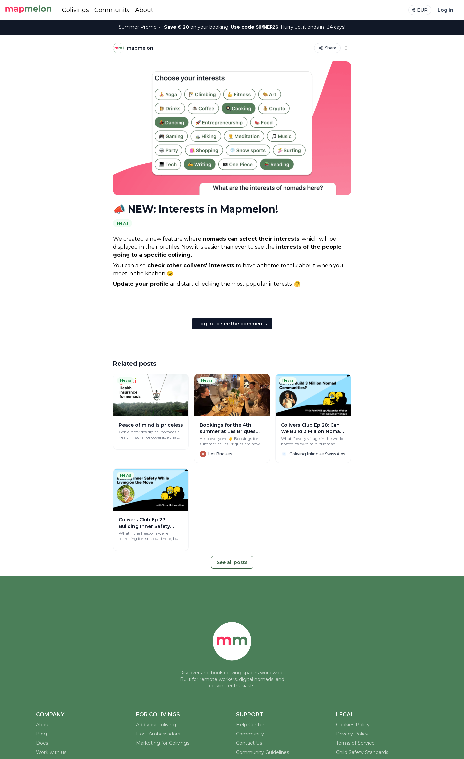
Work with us (51, 752)
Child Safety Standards (362, 752)
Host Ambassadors (158, 734)
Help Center (250, 725)
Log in (445, 10)
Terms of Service (355, 743)
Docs (42, 743)
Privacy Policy (352, 734)
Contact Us (249, 743)
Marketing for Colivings (162, 743)
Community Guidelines (262, 752)
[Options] (346, 48)
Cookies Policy (353, 725)
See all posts (232, 562)
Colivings (75, 10)
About (144, 10)
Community (112, 10)
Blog (41, 734)
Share (327, 47)
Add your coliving (156, 725)
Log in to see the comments (232, 324)
